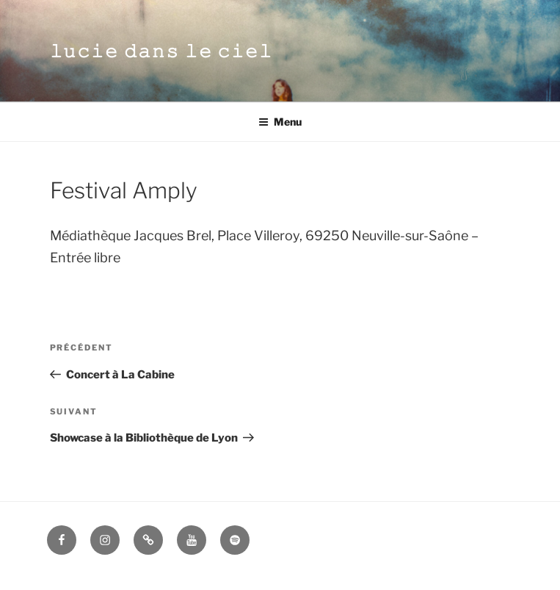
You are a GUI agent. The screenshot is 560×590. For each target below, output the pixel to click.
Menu (280, 121)
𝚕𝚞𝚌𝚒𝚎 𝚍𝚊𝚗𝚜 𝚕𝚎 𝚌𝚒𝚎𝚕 (162, 51)
